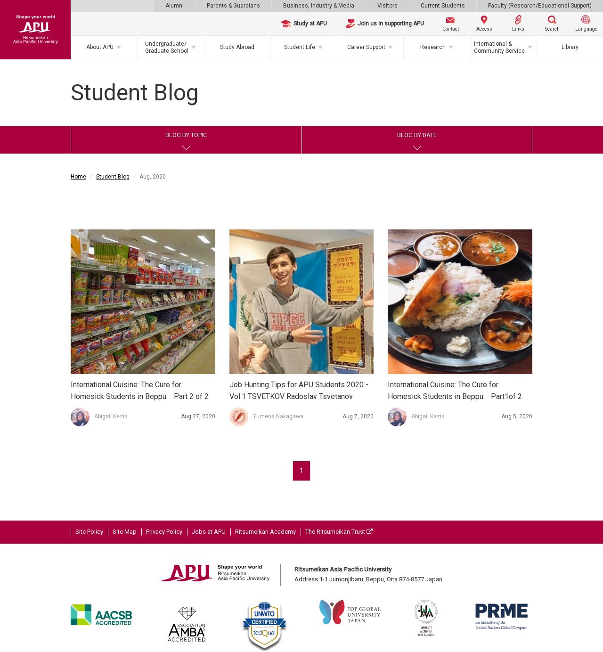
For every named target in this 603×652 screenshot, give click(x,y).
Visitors (387, 5)
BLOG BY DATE (417, 135)
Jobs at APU (209, 531)
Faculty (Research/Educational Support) (540, 5)
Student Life (299, 47)
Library (570, 47)
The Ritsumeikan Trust (339, 531)
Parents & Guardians (233, 5)
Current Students (443, 5)
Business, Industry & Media (318, 5)
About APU (100, 47)
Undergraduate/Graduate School (166, 47)
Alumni (174, 5)
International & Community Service (499, 47)
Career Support (366, 47)
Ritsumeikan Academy (265, 531)
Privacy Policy (164, 531)
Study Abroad (237, 47)
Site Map (125, 531)
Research (433, 47)
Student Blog (113, 176)
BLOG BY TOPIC (186, 135)
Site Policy (89, 531)
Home (78, 176)
